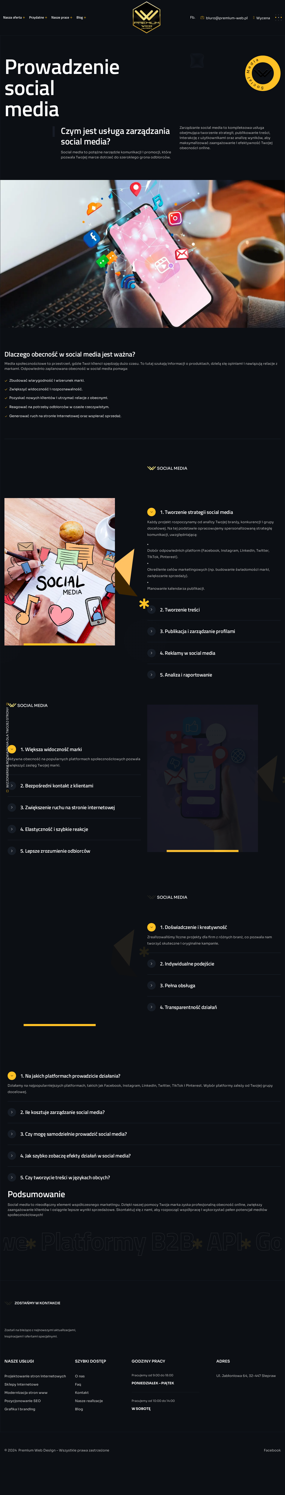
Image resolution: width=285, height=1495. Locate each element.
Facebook (272, 1466)
